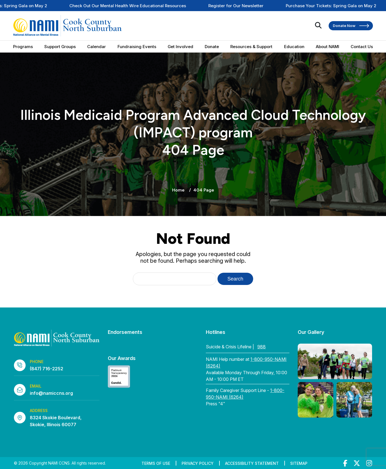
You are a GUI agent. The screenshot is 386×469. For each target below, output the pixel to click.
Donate (212, 46)
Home (178, 190)
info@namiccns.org (51, 393)
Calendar (96, 46)
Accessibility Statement (252, 463)
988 (261, 346)
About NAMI (327, 46)
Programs (23, 46)
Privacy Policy (198, 463)
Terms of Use (155, 463)
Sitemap (298, 463)
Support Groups (60, 46)
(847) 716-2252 (46, 368)
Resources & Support (251, 46)
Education (294, 46)
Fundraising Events (137, 46)
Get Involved (180, 46)
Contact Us (362, 46)
